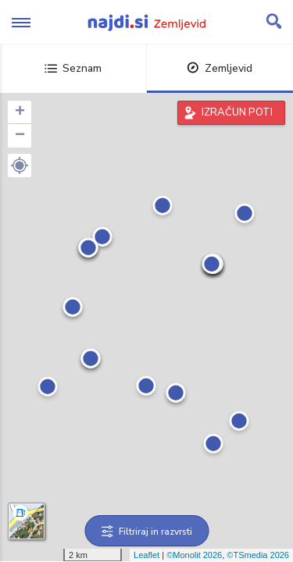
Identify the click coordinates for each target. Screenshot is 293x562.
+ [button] (20, 112)
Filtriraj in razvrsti (146, 531)
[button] (19, 165)
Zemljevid (219, 68)
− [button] (20, 136)
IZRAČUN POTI (237, 112)
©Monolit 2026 (194, 555)
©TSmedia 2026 (258, 555)
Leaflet (146, 555)
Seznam (73, 68)
